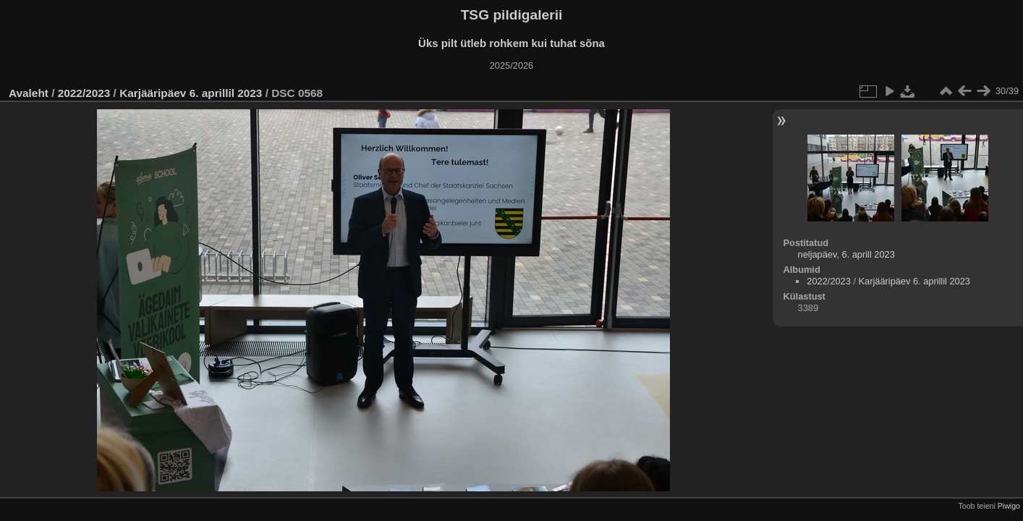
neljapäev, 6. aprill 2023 (846, 254)
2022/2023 (84, 93)
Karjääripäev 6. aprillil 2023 (190, 93)
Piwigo (1009, 505)
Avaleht (28, 93)
